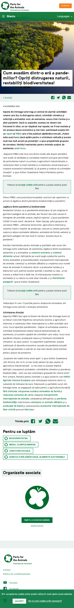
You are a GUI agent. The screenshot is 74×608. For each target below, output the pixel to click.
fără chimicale (10, 391)
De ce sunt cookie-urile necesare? (45, 601)
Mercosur (29, 409)
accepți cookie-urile (28, 184)
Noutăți (8, 97)
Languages (63, 16)
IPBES (18, 133)
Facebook (11, 588)
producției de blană (13, 405)
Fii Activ (65, 6)
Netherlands (37, 505)
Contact (7, 569)
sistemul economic (40, 252)
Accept (19, 601)
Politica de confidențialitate (16, 574)
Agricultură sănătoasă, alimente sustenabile (34, 457)
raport (9, 133)
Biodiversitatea (16, 438)
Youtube (10, 582)
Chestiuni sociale (17, 450)
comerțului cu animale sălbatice (46, 402)
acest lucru (19, 148)
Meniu (8, 16)
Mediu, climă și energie (20, 444)
